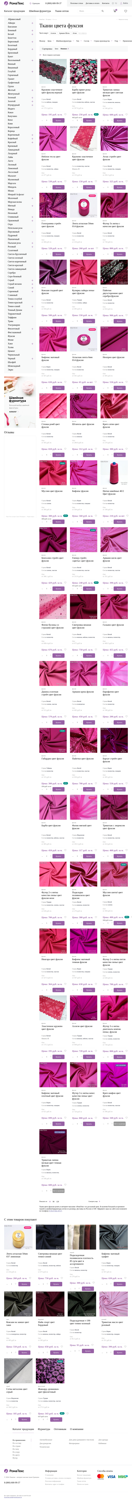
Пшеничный (13, 239)
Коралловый (13, 127)
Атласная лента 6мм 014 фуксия (82, 358)
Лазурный (12, 153)
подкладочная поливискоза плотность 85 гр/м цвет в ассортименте (81, 1259)
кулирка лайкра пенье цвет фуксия (83, 292)
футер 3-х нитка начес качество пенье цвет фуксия (83, 1096)
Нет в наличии (119, 1124)
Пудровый (12, 235)
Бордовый (12, 49)
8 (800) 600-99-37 (53, 3)
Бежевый (12, 30)
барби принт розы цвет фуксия (81, 91)
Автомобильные (46, 1440)
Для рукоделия (45, 1443)
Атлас (75, 33)
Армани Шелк (64, 33)
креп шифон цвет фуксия (112, 1094)
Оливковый (13, 217)
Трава (10, 321)
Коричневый (13, 135)
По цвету (48, 19)
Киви (10, 123)
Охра (10, 224)
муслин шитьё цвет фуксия (113, 894)
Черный (11, 358)
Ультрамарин (14, 325)
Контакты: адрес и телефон (54, 1484)
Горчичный (13, 75)
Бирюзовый (13, 41)
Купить (58, 120)
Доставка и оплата (92, 3)
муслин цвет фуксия (52, 491)
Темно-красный (15, 302)
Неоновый (12, 213)
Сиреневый (13, 291)
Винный (12, 64)
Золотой (11, 101)
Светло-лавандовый (17, 269)
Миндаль (12, 187)
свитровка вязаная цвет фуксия (81, 626)
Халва (11, 347)
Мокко (11, 190)
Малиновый (13, 179)
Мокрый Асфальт (16, 194)
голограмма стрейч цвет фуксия (51, 225)
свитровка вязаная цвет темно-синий (50, 1255)
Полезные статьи (76, 3)
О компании (76, 1429)
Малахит (12, 176)
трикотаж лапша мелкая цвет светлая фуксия (113, 92)
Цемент (11, 351)
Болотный (12, 45)
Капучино (12, 116)
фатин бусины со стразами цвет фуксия (53, 626)
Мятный (12, 205)
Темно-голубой (15, 299)
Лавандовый (13, 149)
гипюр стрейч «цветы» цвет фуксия (83, 559)
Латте (10, 161)
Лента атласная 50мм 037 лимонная (17, 1255)
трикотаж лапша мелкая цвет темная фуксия (51, 1163)
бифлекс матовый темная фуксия (81, 960)
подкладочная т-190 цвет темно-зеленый (80, 1322)
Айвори (11, 23)
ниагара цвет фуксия (52, 959)
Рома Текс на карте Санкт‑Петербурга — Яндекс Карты (20, 516)
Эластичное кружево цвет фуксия (52, 1027)
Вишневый (13, 67)
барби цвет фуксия (51, 825)
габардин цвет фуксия (53, 758)
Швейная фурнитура (40, 11)
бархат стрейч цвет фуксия (112, 760)
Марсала (12, 183)
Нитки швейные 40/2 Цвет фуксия (113, 492)
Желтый (11, 90)
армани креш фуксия (83, 691)
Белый (11, 34)
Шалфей (12, 362)
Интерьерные (74, 1443)
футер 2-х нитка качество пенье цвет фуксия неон (52, 895)
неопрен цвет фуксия (113, 357)
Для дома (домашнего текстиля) (81, 1440)
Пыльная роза (14, 243)
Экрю (10, 369)
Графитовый (13, 82)
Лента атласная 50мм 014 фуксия (83, 225)
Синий (11, 287)
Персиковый (13, 232)
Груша (11, 86)
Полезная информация (53, 1481)
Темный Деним (15, 310)
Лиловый (12, 164)
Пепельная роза (15, 228)
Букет (10, 56)
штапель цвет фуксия (83, 424)
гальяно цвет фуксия (113, 624)
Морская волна (15, 202)
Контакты (105, 3)
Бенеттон (12, 38)
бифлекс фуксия (80, 491)
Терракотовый (14, 314)
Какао (10, 112)
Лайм (10, 157)
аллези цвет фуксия (82, 1026)
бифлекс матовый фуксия (50, 358)
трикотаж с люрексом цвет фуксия (114, 827)
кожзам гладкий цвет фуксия (52, 292)
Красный (12, 142)
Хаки (10, 343)
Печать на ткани (82, 1484)
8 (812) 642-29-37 (55, 1211)
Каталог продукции (14, 11)
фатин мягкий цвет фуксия (82, 827)
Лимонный (13, 168)
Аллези (53, 33)
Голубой (12, 71)
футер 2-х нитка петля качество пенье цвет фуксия (114, 962)
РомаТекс (42, 19)
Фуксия (11, 336)
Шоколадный (14, 366)
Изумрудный (14, 105)
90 (53, 1202)
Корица (11, 131)
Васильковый (14, 60)
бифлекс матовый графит (110, 1255)
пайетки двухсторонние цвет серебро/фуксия (113, 293)
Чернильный (14, 355)
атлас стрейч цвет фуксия (112, 158)
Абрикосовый (14, 19)
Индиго (11, 108)
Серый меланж (15, 284)
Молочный (13, 198)
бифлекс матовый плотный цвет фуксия (52, 1094)
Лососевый (13, 172)
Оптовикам (60, 1429)
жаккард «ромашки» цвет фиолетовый (48, 1390)
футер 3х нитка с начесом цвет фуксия (113, 225)
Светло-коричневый (17, 261)
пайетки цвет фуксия (83, 758)
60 (50, 1202)
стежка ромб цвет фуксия (51, 425)
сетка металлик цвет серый (16, 1390)
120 (57, 1202)
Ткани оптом (62, 11)
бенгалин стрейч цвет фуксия (53, 559)
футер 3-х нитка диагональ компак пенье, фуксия (112, 1029)
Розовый (12, 246)
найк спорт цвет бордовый (46, 1323)
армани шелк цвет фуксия (112, 559)
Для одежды (103, 1440)
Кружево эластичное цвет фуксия (82, 158)
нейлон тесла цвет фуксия (51, 158)
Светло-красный (15, 265)
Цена (56, 49)
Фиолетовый (14, 328)
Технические (45, 1447)
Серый (11, 280)
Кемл (10, 120)
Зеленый (12, 97)
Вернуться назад (122, 19)
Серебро (12, 273)
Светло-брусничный (17, 254)
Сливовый (12, 295)
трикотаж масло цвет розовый (112, 1323)
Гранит (11, 79)
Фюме (11, 340)
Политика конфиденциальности (13, 1497)
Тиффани (12, 317)
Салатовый (13, 250)
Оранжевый (13, 220)
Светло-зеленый (15, 258)
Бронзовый (13, 53)
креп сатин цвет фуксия (111, 425)
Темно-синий (14, 306)
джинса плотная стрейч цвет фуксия (51, 693)
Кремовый (12, 146)
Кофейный (13, 138)
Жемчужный (14, 94)
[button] (65, 114)
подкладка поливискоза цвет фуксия (81, 895)
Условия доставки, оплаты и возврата (58, 1478)
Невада (11, 209)
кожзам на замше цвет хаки (17, 1323)
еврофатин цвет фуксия (111, 693)
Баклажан (12, 26)
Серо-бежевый (14, 276)
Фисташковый (14, 332)
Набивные (102, 1443)
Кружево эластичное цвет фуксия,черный (52, 91)
